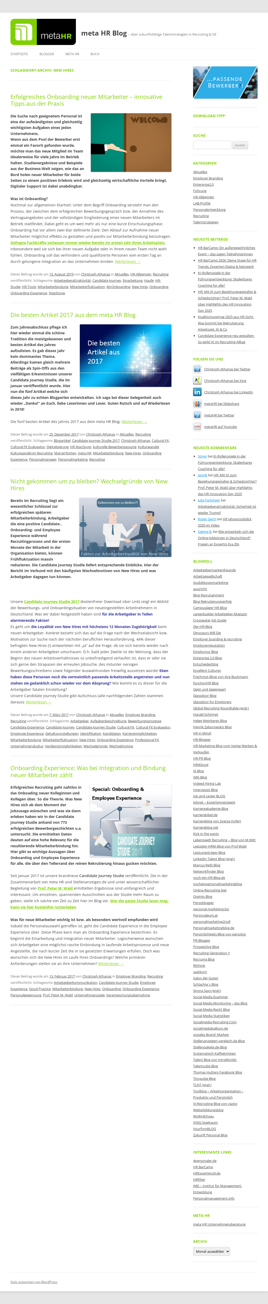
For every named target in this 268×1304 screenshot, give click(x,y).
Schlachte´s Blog (205, 984)
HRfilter (199, 1179)
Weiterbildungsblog (208, 1110)
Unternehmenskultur (26, 746)
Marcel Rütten (65, 453)
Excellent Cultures (207, 670)
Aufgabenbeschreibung (108, 721)
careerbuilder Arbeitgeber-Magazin (220, 614)
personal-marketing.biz (211, 909)
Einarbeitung (133, 280)
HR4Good (200, 764)
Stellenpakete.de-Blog (210, 1047)
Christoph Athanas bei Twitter (221, 369)
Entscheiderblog (205, 664)
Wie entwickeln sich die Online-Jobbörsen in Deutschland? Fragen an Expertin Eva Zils (226, 537)
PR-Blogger (201, 940)
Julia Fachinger (209, 500)
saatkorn (200, 971)
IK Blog (198, 771)
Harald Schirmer (205, 714)
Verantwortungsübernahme (128, 995)
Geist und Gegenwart (209, 689)
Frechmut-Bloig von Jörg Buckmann (220, 676)
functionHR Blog (206, 683)
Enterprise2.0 (203, 184)
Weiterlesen (128, 261)
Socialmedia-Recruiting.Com (215, 1022)
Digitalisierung (58, 446)
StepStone (57, 293)
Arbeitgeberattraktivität (72, 280)
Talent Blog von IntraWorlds (215, 1059)
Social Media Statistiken (211, 1015)
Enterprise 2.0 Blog (207, 658)
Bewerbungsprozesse (144, 721)
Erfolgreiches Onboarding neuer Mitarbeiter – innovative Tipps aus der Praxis (86, 100)
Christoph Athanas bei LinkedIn (223, 392)
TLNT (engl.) (202, 1084)
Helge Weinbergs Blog (210, 720)
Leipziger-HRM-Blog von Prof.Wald (220, 846)
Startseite (19, 54)
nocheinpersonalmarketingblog (217, 884)
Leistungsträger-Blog (209, 852)
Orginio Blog (202, 896)
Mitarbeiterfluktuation (87, 286)
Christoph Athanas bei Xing (219, 380)
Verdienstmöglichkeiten (63, 746)
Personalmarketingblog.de (213, 927)
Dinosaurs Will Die (207, 632)
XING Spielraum (205, 1122)
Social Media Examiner (210, 997)
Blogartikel (62, 440)
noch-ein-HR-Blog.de (209, 877)
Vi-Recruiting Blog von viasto (215, 1103)
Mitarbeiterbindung (53, 286)
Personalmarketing (73, 459)
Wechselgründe (95, 746)
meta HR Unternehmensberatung (219, 1224)
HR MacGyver (80, 446)
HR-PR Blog (202, 758)
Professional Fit (147, 739)
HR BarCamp (203, 1167)
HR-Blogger (202, 739)
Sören (202, 456)
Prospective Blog (206, 946)
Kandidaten (112, 733)
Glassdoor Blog (204, 695)
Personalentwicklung (209, 209)
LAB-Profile (201, 203)
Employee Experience (27, 733)
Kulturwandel (148, 446)
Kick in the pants (206, 833)
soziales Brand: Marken (211, 1034)
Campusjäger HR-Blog (210, 607)
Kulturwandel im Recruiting (31, 453)
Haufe (149, 280)
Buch (95, 54)
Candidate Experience (27, 727)
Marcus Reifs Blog (206, 865)
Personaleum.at (205, 915)
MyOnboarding (118, 286)
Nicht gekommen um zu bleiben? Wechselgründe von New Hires (89, 484)
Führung (199, 190)
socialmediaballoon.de (210, 1028)
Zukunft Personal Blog (210, 1135)
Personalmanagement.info (213, 1198)
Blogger (47, 54)
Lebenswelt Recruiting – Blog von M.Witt (224, 840)
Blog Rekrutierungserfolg (212, 601)
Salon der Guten (205, 978)
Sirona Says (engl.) (207, 990)
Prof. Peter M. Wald (58, 995)
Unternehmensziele (89, 995)
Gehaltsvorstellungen (62, 733)
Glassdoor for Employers (212, 701)
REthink (199, 965)
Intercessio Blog (205, 789)
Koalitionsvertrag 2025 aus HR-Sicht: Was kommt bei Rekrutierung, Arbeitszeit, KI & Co (226, 323)
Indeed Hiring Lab (207, 783)
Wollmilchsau (203, 1116)
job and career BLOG (209, 796)
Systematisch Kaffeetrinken (214, 1053)
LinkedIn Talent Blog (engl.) (214, 858)
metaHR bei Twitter (213, 415)
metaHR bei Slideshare (216, 403)
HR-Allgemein (140, 274)
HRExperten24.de (206, 1173)
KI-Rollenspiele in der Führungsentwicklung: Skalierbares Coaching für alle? (225, 279)
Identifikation (90, 733)
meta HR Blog (104, 33)
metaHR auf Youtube (215, 426)
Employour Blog (205, 651)
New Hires (140, 286)
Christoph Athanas (95, 274)
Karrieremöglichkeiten (139, 733)
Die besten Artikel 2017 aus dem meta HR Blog (73, 315)
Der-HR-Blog (202, 626)
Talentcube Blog (205, 1066)
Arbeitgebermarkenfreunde (214, 570)
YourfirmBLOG (204, 1128)
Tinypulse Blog (204, 1078)
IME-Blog (200, 777)
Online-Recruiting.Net (210, 890)
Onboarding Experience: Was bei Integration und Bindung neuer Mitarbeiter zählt (88, 771)
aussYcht (200, 588)
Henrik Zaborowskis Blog (212, 727)
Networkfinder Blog (208, 871)
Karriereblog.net (205, 827)
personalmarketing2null (211, 921)
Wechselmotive (121, 746)
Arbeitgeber (79, 721)
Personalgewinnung (25, 995)
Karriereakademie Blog (210, 808)
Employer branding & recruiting (217, 639)
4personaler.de (204, 1160)
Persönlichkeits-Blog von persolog (219, 934)
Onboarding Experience (28, 293)
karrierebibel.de (205, 814)
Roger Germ (207, 519)
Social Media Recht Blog (211, 1009)
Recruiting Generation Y (211, 953)
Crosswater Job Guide (209, 620)
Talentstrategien (206, 222)
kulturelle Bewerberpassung (114, 446)
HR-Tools (29, 286)
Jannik (202, 475)
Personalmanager (43, 459)
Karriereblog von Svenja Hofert (217, 821)
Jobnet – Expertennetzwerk (214, 802)
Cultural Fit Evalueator (27, 446)
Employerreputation (209, 645)
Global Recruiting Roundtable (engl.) (221, 708)
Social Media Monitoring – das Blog (220, 1003)
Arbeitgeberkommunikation (75, 982)
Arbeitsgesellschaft (207, 576)
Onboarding (158, 286)
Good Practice (40, 988)
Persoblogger (203, 902)
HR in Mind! (202, 733)
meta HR (72, 54)
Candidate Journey (106, 280)
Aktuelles (122, 274)
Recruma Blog (204, 959)
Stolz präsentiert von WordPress (33, 1282)
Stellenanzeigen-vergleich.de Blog (219, 1040)
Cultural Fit (160, 440)
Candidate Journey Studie (96, 727)
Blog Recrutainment (208, 595)
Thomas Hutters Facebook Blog (217, 1072)
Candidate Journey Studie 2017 (96, 440)
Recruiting (161, 274)
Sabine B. (205, 531)
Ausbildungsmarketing (210, 582)
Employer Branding (140, 714)
